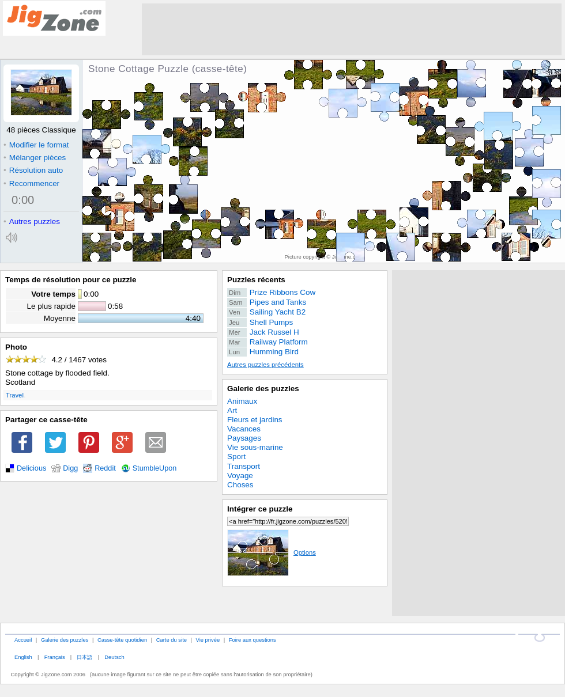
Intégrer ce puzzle (260, 509)
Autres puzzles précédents (265, 364)
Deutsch (114, 657)
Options (271, 552)
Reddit (105, 468)
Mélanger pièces (34, 157)
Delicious (31, 468)
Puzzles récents (256, 279)
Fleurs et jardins (254, 419)
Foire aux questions (252, 640)
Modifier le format (36, 145)
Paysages (244, 438)
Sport (236, 456)
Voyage (240, 475)
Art (232, 410)
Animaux (242, 401)
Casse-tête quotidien (122, 640)
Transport (243, 466)
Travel (15, 395)
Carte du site (171, 640)
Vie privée (208, 640)
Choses (240, 484)
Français (54, 657)
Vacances (244, 429)
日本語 (84, 657)
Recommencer (31, 183)
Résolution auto (33, 170)
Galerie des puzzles (263, 388)
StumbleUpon (155, 468)
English (23, 657)
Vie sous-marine (255, 447)
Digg (70, 468)
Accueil (23, 640)
